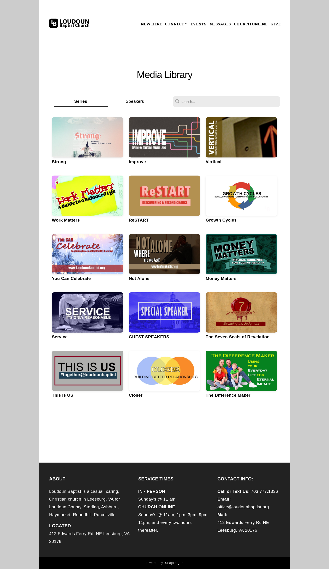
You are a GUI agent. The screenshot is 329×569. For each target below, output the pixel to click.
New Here (151, 24)
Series (80, 101)
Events (198, 24)
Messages (220, 24)
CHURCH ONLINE (250, 24)
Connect (176, 24)
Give (276, 24)
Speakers (135, 101)
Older (165, 432)
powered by (164, 563)
